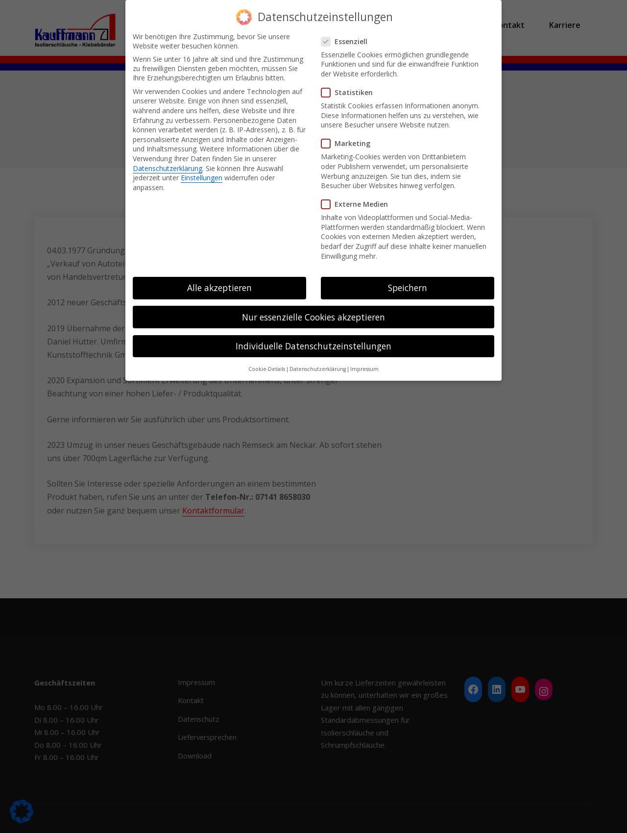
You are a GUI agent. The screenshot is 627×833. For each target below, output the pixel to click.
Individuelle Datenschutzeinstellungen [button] (313, 345)
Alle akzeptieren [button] (219, 288)
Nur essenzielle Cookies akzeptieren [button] (313, 316)
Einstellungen (201, 177)
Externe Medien (357, 204)
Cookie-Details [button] (266, 369)
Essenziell (347, 41)
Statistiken (350, 92)
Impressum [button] (364, 369)
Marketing (349, 143)
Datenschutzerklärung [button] (317, 369)
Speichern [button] (407, 288)
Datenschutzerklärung (167, 167)
